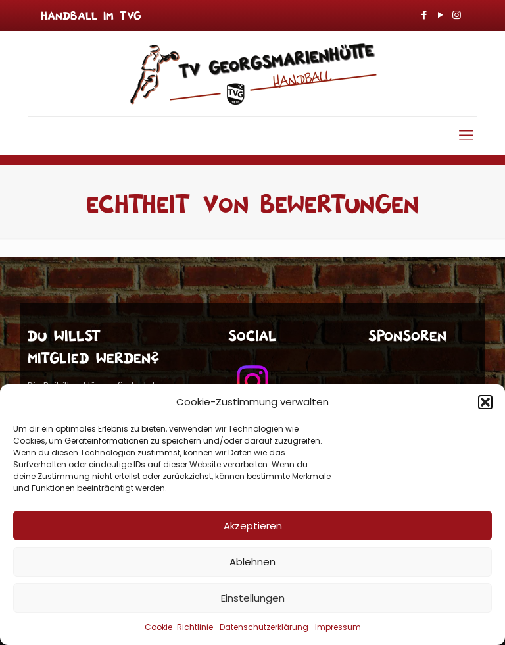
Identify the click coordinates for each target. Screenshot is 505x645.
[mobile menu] (466, 135)
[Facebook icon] (424, 15)
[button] (485, 402)
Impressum (338, 626)
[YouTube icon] (440, 15)
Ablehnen (252, 562)
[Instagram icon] (457, 15)
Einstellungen (253, 598)
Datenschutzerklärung (264, 626)
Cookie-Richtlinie (179, 626)
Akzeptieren (253, 525)
